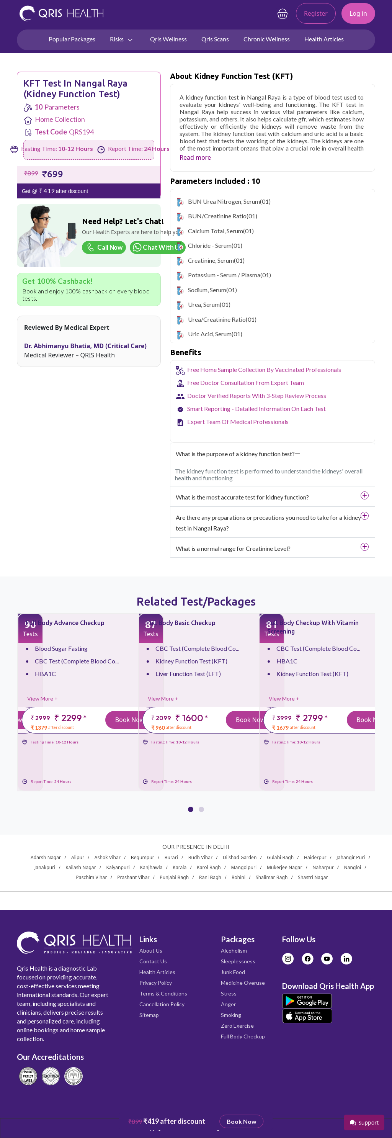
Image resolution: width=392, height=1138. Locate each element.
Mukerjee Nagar (284, 867)
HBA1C (45, 673)
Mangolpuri (244, 867)
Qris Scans (215, 39)
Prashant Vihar (133, 877)
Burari (171, 857)
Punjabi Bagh (174, 877)
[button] (190, 804)
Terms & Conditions (163, 993)
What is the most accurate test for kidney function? (242, 497)
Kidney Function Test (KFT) (191, 661)
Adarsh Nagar (46, 857)
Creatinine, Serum (211, 260)
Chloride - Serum (210, 245)
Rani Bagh (210, 877)
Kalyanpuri (118, 867)
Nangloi (352, 867)
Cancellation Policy (162, 1004)
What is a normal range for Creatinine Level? (233, 548)
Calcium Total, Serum (215, 230)
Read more (195, 157)
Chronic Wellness (266, 39)
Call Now (103, 247)
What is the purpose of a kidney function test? (238, 453)
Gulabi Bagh (280, 857)
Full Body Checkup (243, 1036)
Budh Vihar (200, 857)
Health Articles (324, 39)
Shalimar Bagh (272, 877)
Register (316, 13)
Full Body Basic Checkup (181, 622)
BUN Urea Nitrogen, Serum (224, 201)
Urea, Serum (204, 304)
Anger (228, 1004)
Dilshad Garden (240, 857)
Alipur (77, 857)
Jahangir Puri (350, 857)
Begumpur (142, 857)
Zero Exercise (237, 1025)
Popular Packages (72, 39)
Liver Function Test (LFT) (188, 673)
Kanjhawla (151, 867)
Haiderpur (315, 857)
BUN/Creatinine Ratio (217, 215)
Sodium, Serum (207, 289)
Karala (179, 867)
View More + (42, 698)
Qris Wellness (168, 39)
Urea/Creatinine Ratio (217, 319)
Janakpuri (44, 867)
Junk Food (233, 972)
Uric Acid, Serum (210, 333)
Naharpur (323, 867)
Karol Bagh (209, 867)
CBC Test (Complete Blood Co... (77, 661)
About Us (150, 950)
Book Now (130, 720)
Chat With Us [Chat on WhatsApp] (157, 247)
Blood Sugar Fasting (61, 648)
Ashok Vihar (108, 857)
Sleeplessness (238, 961)
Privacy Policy (155, 982)
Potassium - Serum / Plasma (224, 274)
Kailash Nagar (80, 867)
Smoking (231, 1015)
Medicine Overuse (243, 982)
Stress (229, 993)
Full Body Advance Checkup (65, 622)
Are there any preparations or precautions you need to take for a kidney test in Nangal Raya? (268, 523)
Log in (358, 13)
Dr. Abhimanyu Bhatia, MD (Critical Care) (85, 346)
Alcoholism (234, 950)
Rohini (238, 877)
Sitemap (149, 1015)
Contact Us (153, 961)
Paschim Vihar (91, 877)
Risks (122, 39)
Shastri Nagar (313, 877)
